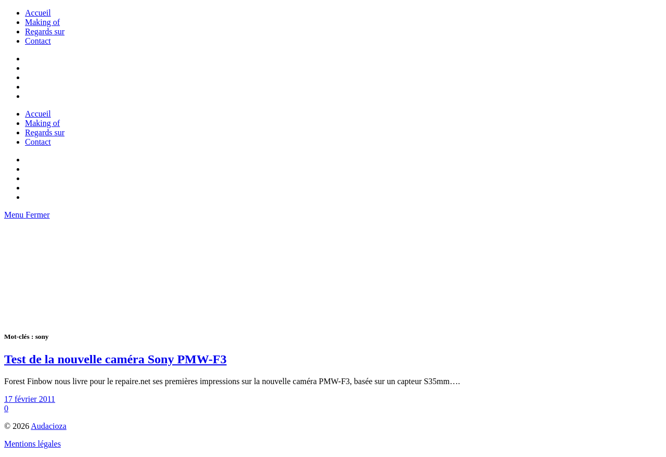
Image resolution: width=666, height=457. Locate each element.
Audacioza (48, 426)
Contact (38, 40)
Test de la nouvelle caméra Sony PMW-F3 (115, 359)
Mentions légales (32, 443)
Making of (42, 22)
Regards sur (45, 31)
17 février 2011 (29, 399)
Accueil (38, 12)
